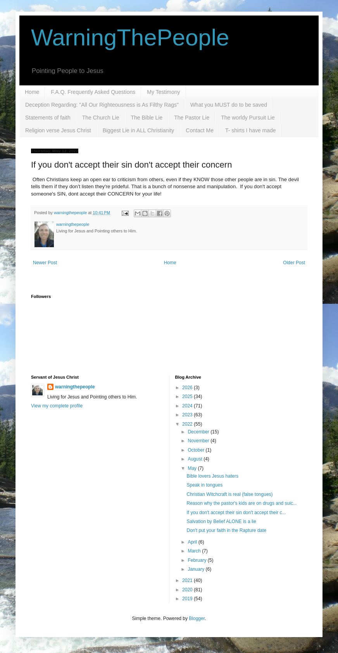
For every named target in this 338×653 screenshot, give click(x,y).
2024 (188, 406)
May (193, 468)
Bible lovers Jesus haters (212, 476)
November (199, 440)
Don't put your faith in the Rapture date (226, 530)
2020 (188, 589)
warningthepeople (75, 387)
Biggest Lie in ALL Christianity (138, 130)
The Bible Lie (146, 117)
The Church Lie (100, 117)
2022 (188, 424)
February (197, 560)
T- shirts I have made (250, 130)
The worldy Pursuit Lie (248, 117)
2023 (188, 414)
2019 (188, 598)
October (196, 450)
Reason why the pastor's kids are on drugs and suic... (241, 503)
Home (32, 92)
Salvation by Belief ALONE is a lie (221, 521)
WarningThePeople (130, 37)
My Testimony (163, 92)
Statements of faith (48, 117)
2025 (188, 396)
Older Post (294, 262)
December (199, 432)
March (195, 551)
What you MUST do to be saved (228, 105)
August (195, 459)
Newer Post (45, 262)
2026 (188, 387)
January (196, 569)
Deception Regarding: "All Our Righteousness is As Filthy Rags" (102, 105)
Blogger (197, 618)
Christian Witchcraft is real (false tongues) (229, 494)
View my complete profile (57, 406)
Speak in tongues (204, 485)
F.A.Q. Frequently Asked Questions (93, 92)
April (193, 542)
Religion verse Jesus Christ (58, 130)
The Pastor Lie (191, 117)
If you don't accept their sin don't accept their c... (236, 512)
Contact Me (200, 130)
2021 (188, 580)
